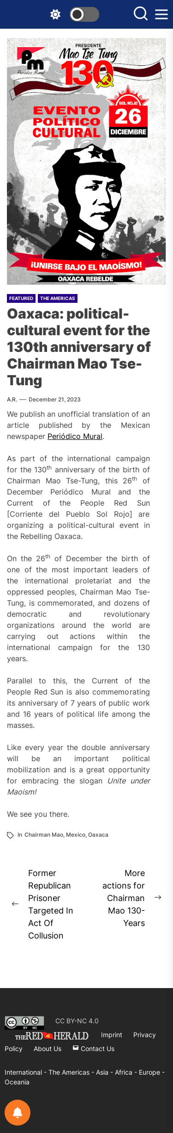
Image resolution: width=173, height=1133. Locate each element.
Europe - (152, 1072)
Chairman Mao (43, 834)
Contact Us (93, 1048)
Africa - (127, 1072)
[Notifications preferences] (17, 1113)
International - (26, 1072)
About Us (47, 1048)
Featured (21, 298)
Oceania (17, 1082)
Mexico (75, 834)
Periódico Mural (75, 436)
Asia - (105, 1072)
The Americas (57, 298)
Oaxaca (98, 834)
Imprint (111, 1035)
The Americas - (72, 1072)
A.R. (12, 399)
